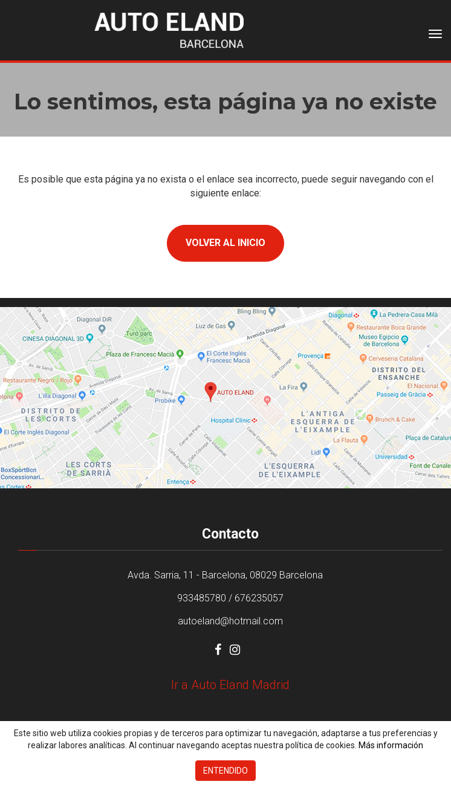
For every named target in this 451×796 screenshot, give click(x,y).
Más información (391, 745)
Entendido (225, 770)
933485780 (201, 598)
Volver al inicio (225, 242)
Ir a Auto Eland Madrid (230, 685)
